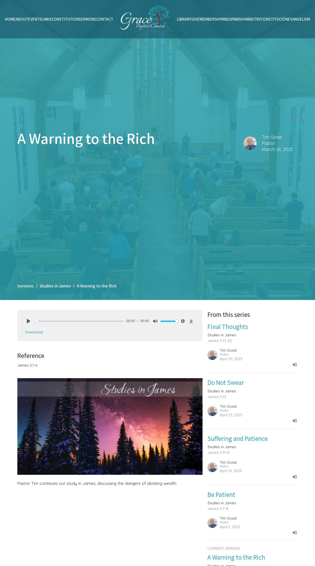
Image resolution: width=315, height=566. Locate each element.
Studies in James (55, 286)
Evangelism (299, 19)
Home (10, 19)
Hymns (223, 19)
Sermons (87, 19)
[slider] (79, 321)
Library (184, 19)
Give (195, 19)
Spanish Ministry (245, 19)
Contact (104, 19)
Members (208, 19)
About (22, 19)
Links (47, 19)
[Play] (28, 321)
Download (34, 331)
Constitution (65, 19)
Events (35, 19)
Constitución (274, 19)
